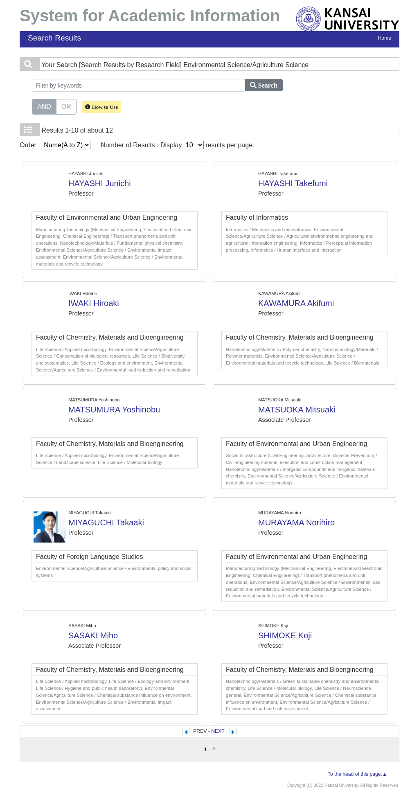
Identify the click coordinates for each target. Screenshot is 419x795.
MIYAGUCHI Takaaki (106, 522)
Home (384, 38)
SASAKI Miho (93, 635)
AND (44, 106)
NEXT (217, 731)
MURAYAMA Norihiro (296, 522)
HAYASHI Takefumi (293, 183)
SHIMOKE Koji (285, 635)
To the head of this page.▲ (357, 774)
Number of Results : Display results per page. (177, 145)
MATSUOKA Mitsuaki (297, 409)
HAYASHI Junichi (99, 183)
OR (66, 106)
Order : (55, 145)
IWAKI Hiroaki (93, 303)
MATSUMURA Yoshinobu (114, 409)
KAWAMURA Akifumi (296, 303)
